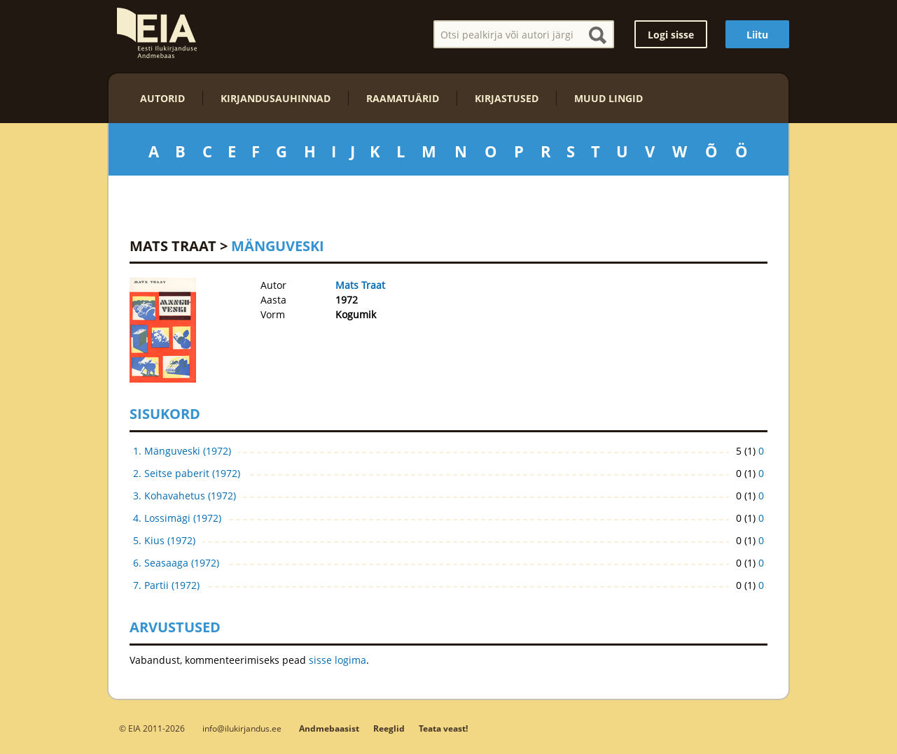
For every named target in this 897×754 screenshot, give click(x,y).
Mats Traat (173, 245)
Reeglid (389, 728)
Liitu (757, 34)
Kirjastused (506, 98)
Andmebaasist (329, 728)
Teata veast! (443, 728)
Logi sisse (671, 34)
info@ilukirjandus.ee (241, 728)
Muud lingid (608, 98)
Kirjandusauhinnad (276, 98)
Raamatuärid (402, 98)
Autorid (162, 98)
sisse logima (337, 660)
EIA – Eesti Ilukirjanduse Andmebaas (157, 33)
